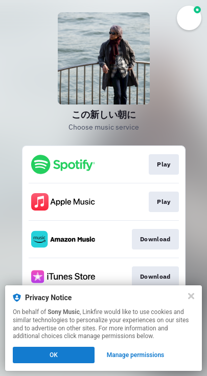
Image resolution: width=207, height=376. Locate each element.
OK (54, 355)
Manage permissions (136, 355)
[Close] (191, 296)
